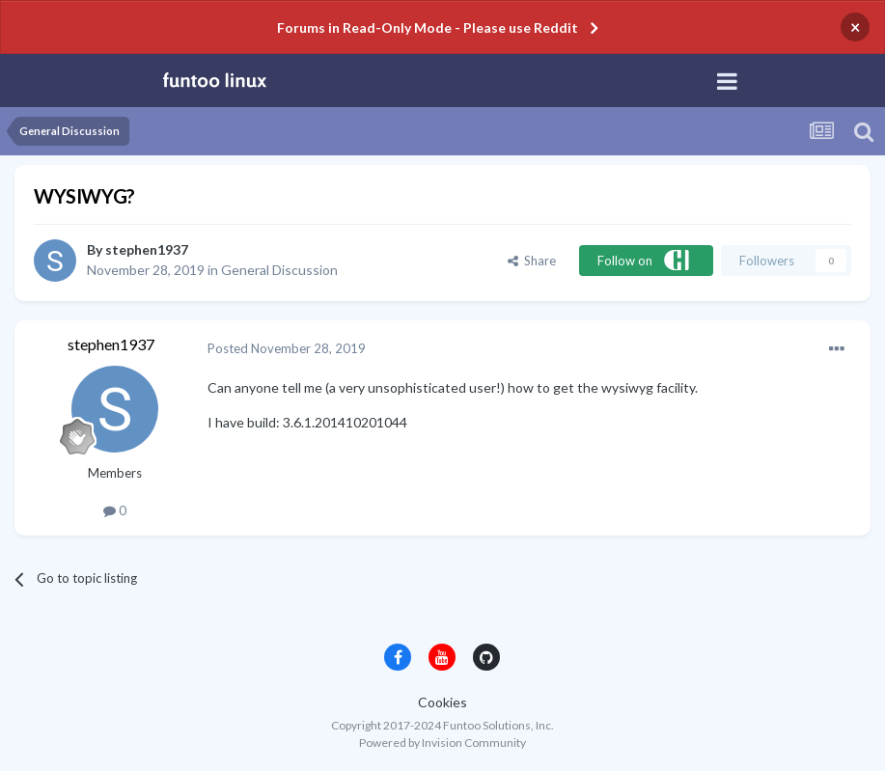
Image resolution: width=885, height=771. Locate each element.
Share (532, 260)
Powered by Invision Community (442, 742)
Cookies (442, 702)
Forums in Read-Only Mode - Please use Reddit (427, 27)
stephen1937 (146, 249)
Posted (286, 348)
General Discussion (279, 270)
